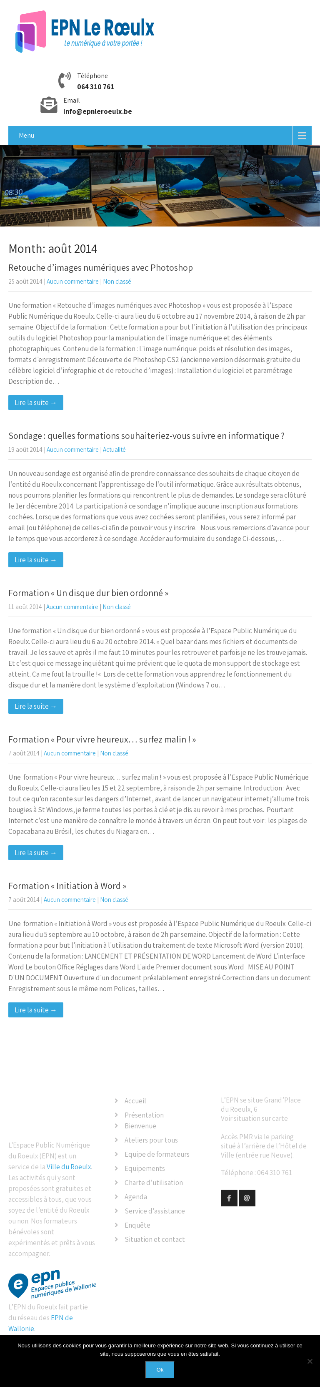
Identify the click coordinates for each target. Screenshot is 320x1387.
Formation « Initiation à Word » (67, 885)
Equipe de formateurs (157, 1154)
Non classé (117, 281)
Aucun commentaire (73, 281)
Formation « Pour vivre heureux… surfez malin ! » (102, 739)
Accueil (135, 1100)
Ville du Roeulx (69, 1166)
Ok (159, 1370)
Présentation (144, 1115)
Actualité (114, 449)
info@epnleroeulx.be (97, 111)
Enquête (137, 1225)
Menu (26, 135)
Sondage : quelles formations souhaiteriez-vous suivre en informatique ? (146, 435)
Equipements (145, 1168)
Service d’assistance (155, 1211)
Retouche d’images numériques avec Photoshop (100, 267)
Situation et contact (155, 1239)
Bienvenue (140, 1125)
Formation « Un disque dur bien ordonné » (88, 593)
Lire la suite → (36, 402)
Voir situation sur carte (254, 1118)
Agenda (136, 1196)
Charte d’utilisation (154, 1182)
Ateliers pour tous (151, 1140)
